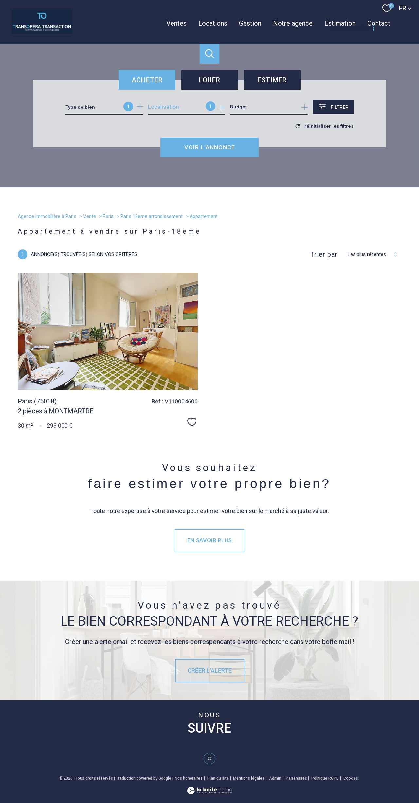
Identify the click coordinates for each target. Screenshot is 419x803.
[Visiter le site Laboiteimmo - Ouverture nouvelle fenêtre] (209, 792)
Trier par (323, 254)
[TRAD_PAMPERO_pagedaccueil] (42, 32)
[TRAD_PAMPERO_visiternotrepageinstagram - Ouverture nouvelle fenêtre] (209, 758)
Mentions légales (248, 778)
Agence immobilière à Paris (47, 216)
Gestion (250, 23)
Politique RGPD (325, 778)
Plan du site (218, 778)
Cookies (350, 778)
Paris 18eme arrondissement (151, 216)
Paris (108, 216)
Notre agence (293, 23)
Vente (89, 216)
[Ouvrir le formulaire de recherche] (333, 107)
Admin (275, 778)
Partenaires (296, 778)
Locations (212, 23)
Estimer (272, 80)
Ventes (176, 23)
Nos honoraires (189, 778)
